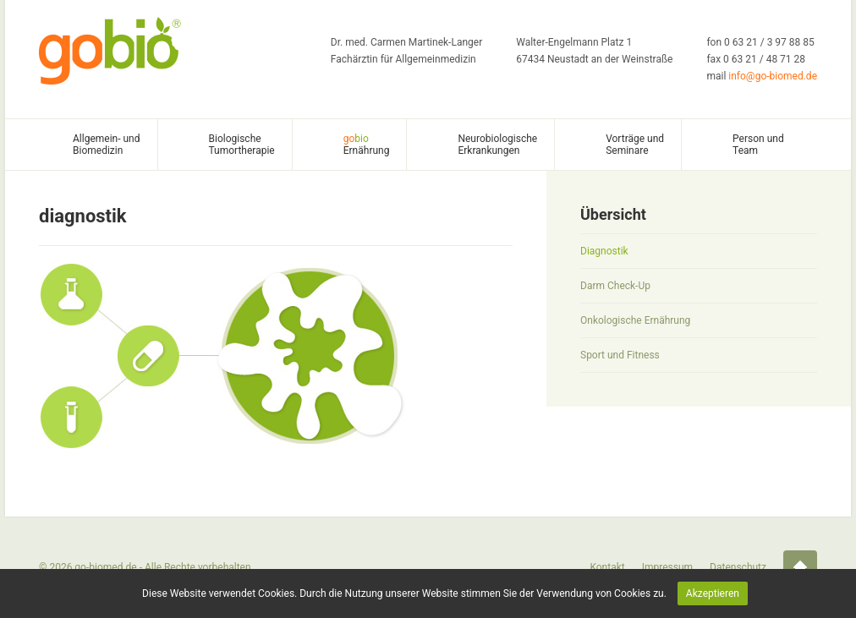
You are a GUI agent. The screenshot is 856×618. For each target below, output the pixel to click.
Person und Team (758, 144)
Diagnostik (604, 251)
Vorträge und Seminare (635, 144)
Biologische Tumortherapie (242, 144)
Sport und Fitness (620, 355)
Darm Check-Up (615, 286)
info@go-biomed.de (772, 76)
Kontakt (607, 567)
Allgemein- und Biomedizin (106, 144)
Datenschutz (738, 567)
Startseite (800, 567)
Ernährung (366, 144)
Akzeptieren (712, 593)
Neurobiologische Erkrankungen (497, 144)
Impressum (667, 567)
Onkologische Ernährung (635, 320)
